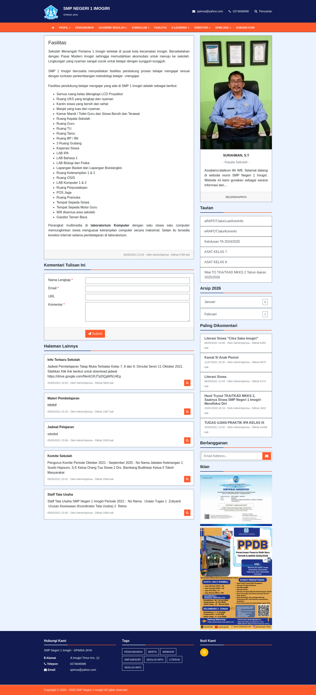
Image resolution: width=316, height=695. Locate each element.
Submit (95, 333)
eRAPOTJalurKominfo (220, 231)
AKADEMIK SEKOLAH (113, 27)
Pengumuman (133, 651)
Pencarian (263, 11)
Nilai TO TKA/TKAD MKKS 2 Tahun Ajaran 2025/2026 (235, 275)
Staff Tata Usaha (60, 494)
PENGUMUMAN (84, 27)
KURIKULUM (140, 27)
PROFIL (64, 27)
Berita (152, 651)
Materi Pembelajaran (63, 398)
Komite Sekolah (59, 456)
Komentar (56, 304)
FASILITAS (160, 27)
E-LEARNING (180, 27)
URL (51, 296)
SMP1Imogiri (132, 659)
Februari (236, 314)
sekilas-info (132, 667)
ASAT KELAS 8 (215, 262)
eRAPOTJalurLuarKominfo (223, 221)
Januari (236, 302)
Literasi (174, 659)
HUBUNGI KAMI (245, 27)
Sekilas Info (154, 659)
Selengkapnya (236, 197)
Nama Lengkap (60, 280)
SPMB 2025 (223, 27)
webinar (168, 651)
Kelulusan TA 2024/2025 (222, 241)
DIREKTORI (202, 27)
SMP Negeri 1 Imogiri (89, 690)
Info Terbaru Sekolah (63, 359)
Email (53, 288)
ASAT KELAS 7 (215, 252)
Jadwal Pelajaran (60, 427)
